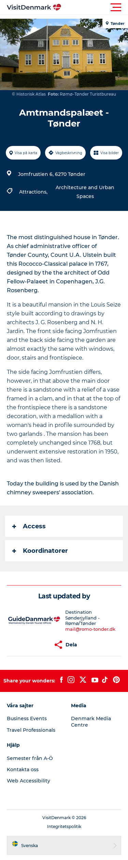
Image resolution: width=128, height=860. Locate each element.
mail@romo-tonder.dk (90, 629)
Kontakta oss (23, 769)
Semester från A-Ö (30, 758)
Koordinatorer (40, 551)
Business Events (27, 718)
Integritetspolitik (64, 826)
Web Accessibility (28, 781)
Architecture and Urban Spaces (85, 191)
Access (29, 526)
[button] (94, 7)
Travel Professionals (31, 730)
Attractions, (34, 192)
